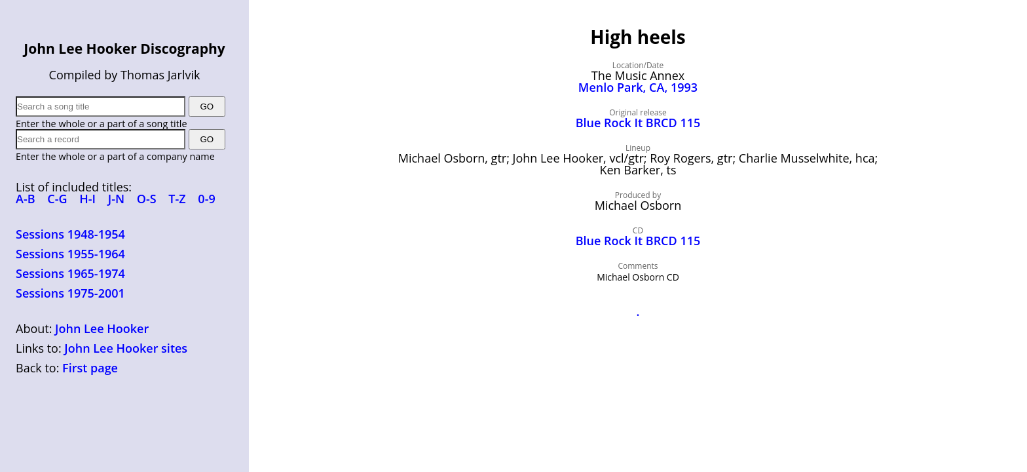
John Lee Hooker (102, 328)
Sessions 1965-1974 (70, 273)
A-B (25, 198)
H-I (87, 198)
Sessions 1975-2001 (70, 293)
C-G (57, 198)
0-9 (206, 198)
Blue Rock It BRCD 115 (638, 122)
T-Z (176, 198)
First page (90, 368)
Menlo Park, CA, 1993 (638, 87)
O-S (147, 198)
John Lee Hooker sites (125, 348)
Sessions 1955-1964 (70, 254)
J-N (116, 198)
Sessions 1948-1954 (70, 234)
